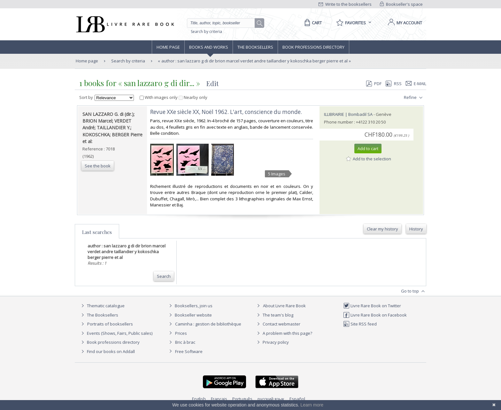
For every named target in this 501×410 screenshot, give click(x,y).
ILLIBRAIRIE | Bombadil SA (348, 114)
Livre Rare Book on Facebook (375, 315)
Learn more (311, 404)
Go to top (413, 291)
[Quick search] (223, 23)
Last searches (97, 232)
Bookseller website (189, 315)
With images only (159, 97)
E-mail (416, 83)
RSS (393, 83)
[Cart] (312, 23)
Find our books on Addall (107, 351)
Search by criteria (206, 31)
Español (297, 399)
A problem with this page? (283, 333)
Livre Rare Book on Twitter (372, 305)
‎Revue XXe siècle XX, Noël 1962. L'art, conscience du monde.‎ (226, 112)
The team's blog (274, 315)
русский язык (271, 399)
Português (242, 399)
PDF (374, 83)
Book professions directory (313, 47)
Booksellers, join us (189, 305)
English (199, 399)
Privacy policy (272, 342)
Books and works (208, 47)
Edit (212, 83)
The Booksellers (255, 47)
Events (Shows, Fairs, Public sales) (116, 333)
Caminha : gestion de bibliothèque (208, 324)
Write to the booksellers (345, 4)
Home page (168, 47)
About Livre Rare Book (284, 306)
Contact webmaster (277, 324)
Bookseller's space (401, 4)
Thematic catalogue (102, 305)
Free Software (189, 351)
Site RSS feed (360, 324)
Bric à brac (185, 342)
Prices (181, 333)
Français (219, 399)
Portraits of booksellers (110, 324)
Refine (414, 97)
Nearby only (193, 97)
